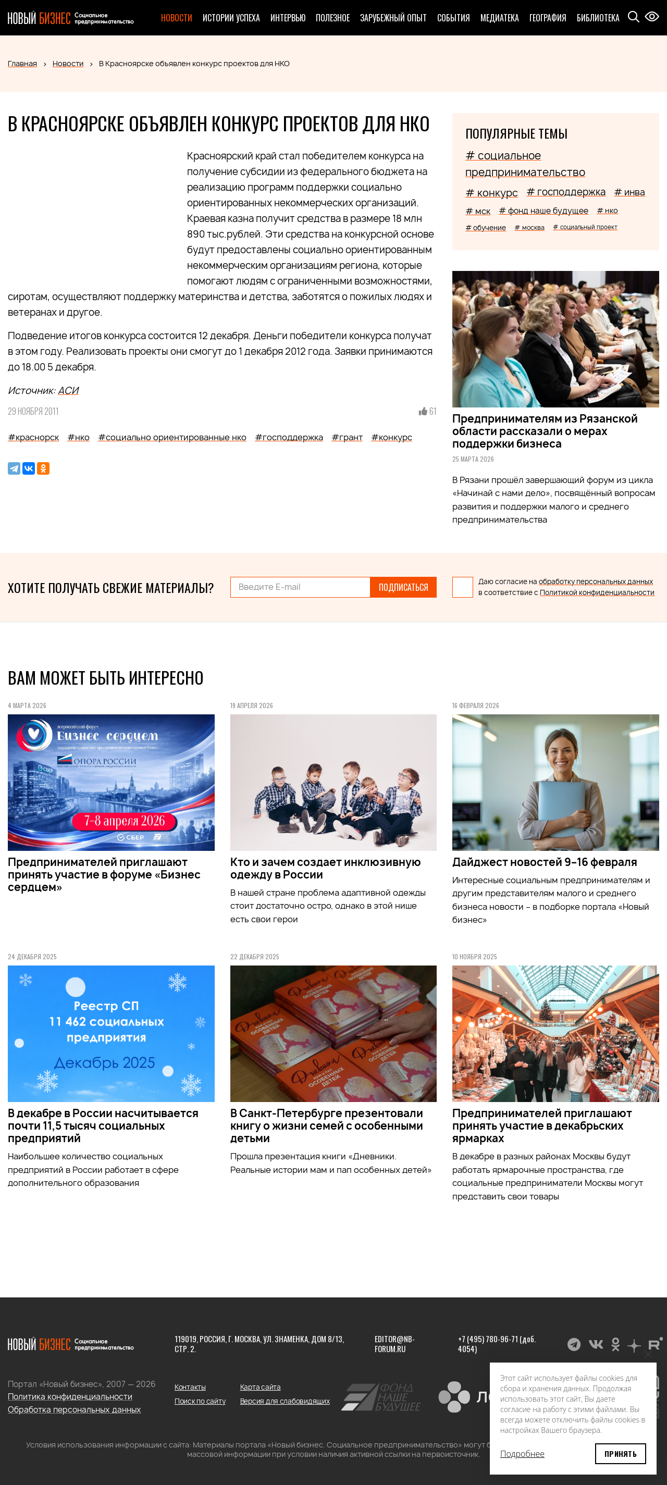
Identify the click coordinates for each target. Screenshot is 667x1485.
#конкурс (391, 437)
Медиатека (499, 17)
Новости (176, 17)
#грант (347, 437)
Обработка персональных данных (74, 1409)
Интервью (287, 17)
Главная (22, 63)
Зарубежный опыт (393, 17)
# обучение (485, 227)
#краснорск (33, 437)
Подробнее (522, 1454)
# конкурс (491, 193)
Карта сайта (260, 1387)
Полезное (333, 17)
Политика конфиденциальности (70, 1396)
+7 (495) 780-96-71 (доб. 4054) (497, 1344)
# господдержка (566, 192)
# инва (629, 192)
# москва (529, 227)
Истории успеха (231, 17)
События (453, 17)
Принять (620, 1453)
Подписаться (403, 587)
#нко (78, 437)
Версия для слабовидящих (285, 1401)
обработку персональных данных (596, 581)
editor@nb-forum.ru (395, 1344)
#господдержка (289, 437)
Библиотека (598, 17)
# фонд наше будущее (543, 210)
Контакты (190, 1387)
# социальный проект (585, 227)
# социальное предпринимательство (525, 163)
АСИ (68, 390)
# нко (607, 210)
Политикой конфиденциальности (597, 592)
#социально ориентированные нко (172, 437)
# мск (477, 211)
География (547, 17)
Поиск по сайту (200, 1401)
